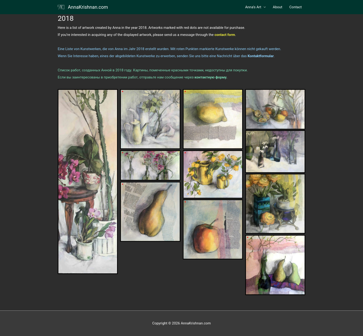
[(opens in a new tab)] (224, 35)
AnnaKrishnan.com (88, 7)
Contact (295, 7)
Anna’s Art (253, 7)
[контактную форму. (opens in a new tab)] (210, 77)
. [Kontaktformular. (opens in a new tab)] (261, 56)
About (277, 7)
